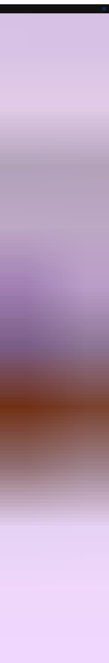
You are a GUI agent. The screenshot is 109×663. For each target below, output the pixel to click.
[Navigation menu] (104, 8)
